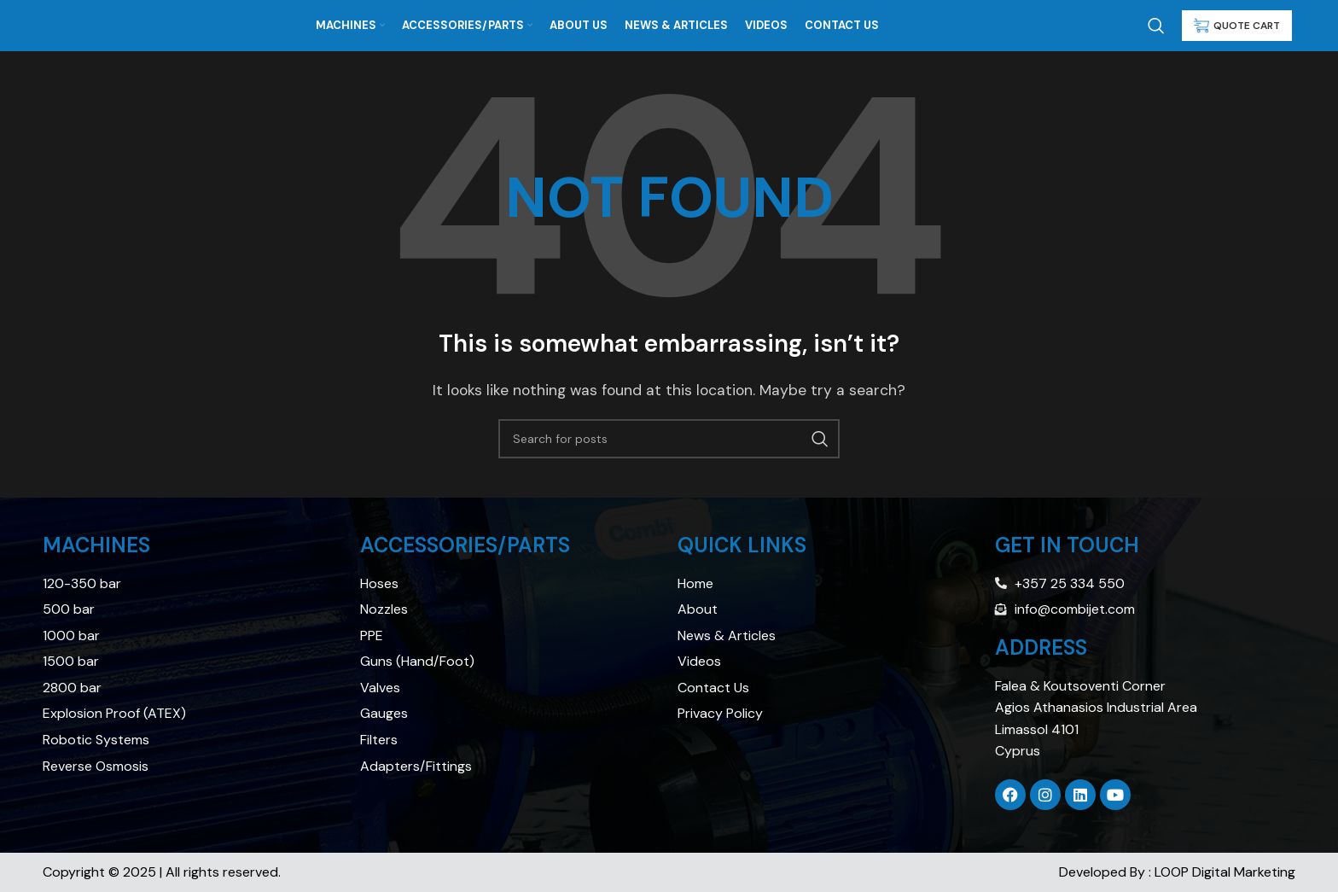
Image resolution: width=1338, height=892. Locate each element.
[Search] (1156, 26)
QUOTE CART (1237, 25)
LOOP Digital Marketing (1225, 872)
